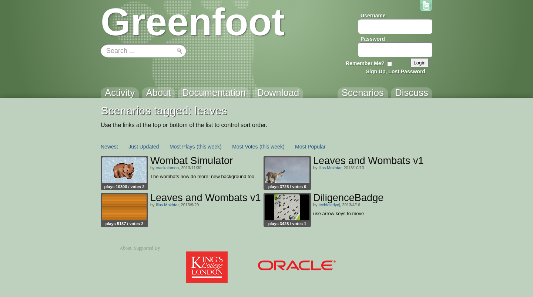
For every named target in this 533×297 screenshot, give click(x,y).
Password (373, 39)
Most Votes (245, 147)
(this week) (209, 147)
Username (373, 16)
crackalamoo (167, 168)
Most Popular (310, 147)
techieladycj (329, 205)
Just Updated (143, 147)
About (125, 248)
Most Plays (182, 147)
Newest (109, 147)
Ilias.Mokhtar (330, 168)
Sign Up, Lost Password (395, 71)
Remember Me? (365, 63)
